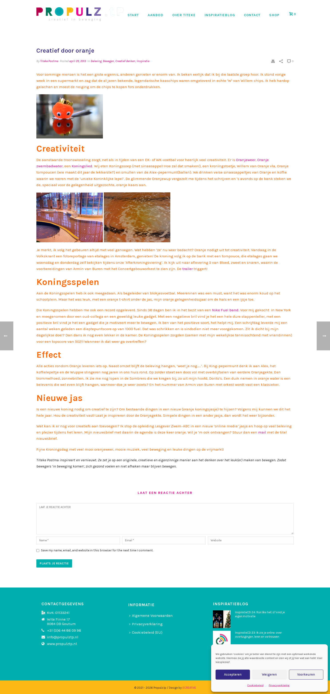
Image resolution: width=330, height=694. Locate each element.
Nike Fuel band (225, 310)
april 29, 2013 (77, 61)
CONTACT (252, 15)
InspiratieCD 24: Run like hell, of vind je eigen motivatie (260, 614)
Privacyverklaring (279, 685)
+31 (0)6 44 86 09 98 (64, 630)
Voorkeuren (306, 674)
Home (253, 34)
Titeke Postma (49, 61)
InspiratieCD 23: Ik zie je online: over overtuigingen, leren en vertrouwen (258, 634)
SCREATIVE (189, 687)
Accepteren (233, 674)
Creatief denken (125, 61)
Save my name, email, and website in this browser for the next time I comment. (97, 550)
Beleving (96, 61)
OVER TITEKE (184, 15)
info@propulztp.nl (62, 637)
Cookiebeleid (255, 685)
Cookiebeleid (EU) (145, 632)
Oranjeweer (245, 160)
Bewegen (108, 61)
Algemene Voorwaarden (151, 615)
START (133, 15)
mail (262, 432)
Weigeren (269, 674)
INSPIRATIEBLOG (219, 15)
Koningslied (82, 166)
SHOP (274, 15)
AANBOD (155, 15)
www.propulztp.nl (62, 644)
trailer (187, 268)
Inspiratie (143, 61)
